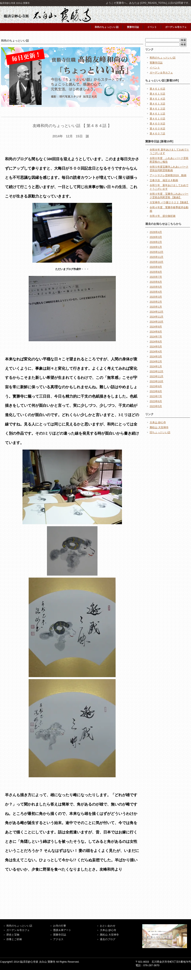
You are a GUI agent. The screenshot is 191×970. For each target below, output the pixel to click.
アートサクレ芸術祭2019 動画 (168, 175)
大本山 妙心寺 (158, 422)
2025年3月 (156, 296)
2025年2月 (156, 301)
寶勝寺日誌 (59, 934)
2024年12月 (156, 311)
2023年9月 (156, 386)
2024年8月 (156, 331)
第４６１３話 (157, 103)
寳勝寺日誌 (133, 27)
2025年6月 (156, 281)
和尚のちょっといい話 (107, 27)
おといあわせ (107, 925)
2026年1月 (156, 246)
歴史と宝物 (12, 934)
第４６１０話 (157, 118)
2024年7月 (156, 336)
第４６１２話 (157, 108)
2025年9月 (156, 266)
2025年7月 (156, 276)
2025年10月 (156, 261)
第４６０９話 (157, 123)
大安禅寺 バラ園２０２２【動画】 (169, 202)
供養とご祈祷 (14, 939)
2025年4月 (156, 291)
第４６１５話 (157, 93)
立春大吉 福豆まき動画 (164, 180)
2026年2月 (156, 242)
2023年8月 (156, 391)
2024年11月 (156, 316)
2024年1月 (156, 366)
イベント (152, 27)
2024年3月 (156, 356)
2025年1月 (156, 306)
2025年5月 (156, 286)
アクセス (58, 939)
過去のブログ (107, 939)
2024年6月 (156, 341)
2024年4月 (156, 351)
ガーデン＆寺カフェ (176, 27)
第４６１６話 (157, 88)
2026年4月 (156, 232)
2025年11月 (156, 256)
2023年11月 (156, 376)
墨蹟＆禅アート (62, 930)
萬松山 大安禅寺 (159, 427)
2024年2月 (156, 361)
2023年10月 (156, 381)
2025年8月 (156, 271)
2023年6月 (156, 401)
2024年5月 (156, 346)
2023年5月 (156, 406)
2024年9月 (156, 326)
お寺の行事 (59, 925)
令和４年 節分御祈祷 (162, 215)
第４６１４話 (157, 98)
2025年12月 (156, 251)
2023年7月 (156, 396)
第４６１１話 (157, 113)
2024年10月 (156, 321)
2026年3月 (156, 237)
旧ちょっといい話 (160, 432)
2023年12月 (156, 371)
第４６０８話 (157, 128)
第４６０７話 (157, 133)
